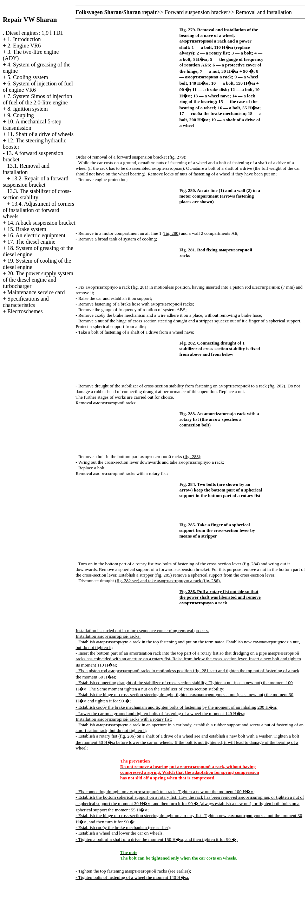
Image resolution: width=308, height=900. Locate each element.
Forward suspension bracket (196, 12)
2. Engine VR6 (24, 46)
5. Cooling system (27, 77)
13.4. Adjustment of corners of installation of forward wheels (38, 210)
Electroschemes (24, 311)
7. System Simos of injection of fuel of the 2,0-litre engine (37, 99)
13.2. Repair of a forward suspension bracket (35, 181)
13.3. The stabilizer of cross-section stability (37, 194)
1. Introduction (24, 39)
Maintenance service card (36, 292)
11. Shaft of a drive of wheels (40, 134)
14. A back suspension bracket (41, 223)
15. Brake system (26, 229)
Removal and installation (264, 12)
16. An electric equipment (36, 235)
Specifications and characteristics (26, 302)
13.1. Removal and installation (26, 169)
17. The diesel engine (31, 242)
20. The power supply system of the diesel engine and (38, 279)
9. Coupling (20, 115)
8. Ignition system (27, 109)
